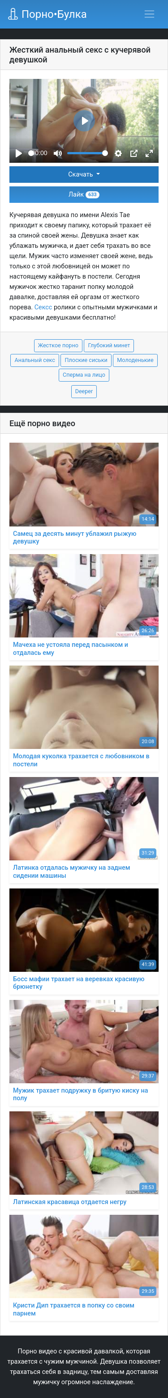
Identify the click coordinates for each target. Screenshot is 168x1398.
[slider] (31, 153)
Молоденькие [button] (135, 360)
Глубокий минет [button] (109, 345)
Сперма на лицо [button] (84, 374)
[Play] (19, 153)
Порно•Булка (47, 14)
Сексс (43, 307)
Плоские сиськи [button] (86, 360)
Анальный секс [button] (34, 360)
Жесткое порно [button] (58, 345)
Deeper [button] (84, 391)
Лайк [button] (84, 194)
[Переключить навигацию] (149, 14)
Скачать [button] (81, 174)
